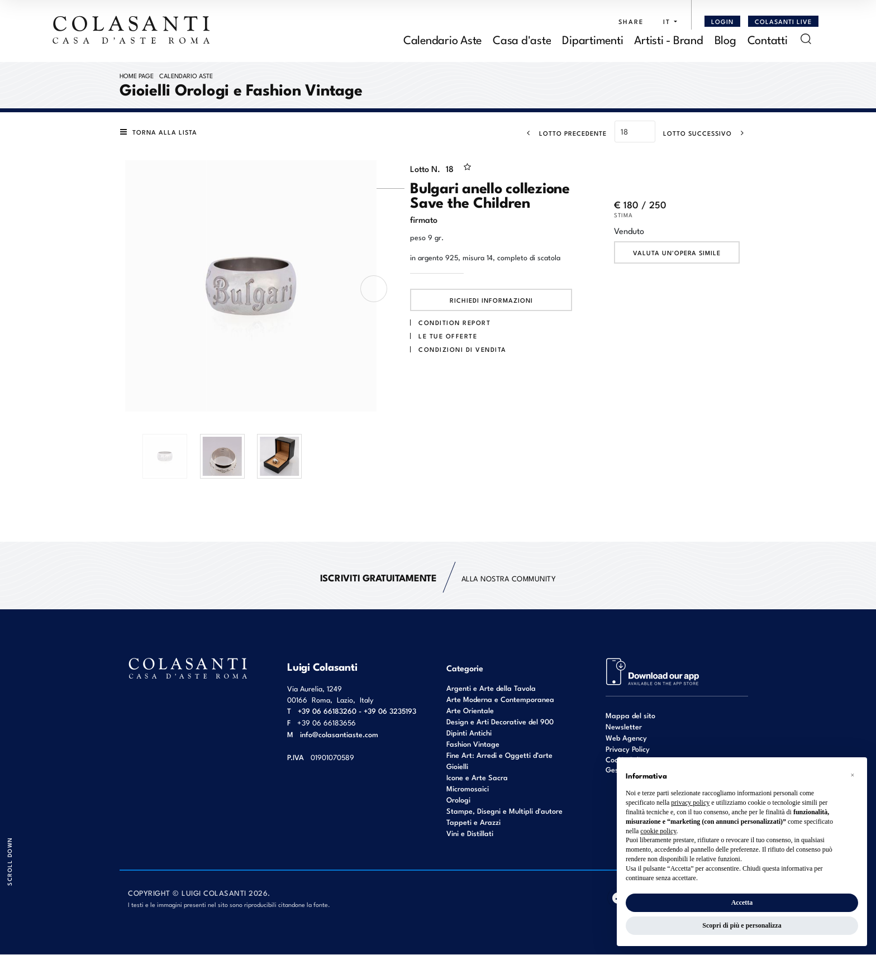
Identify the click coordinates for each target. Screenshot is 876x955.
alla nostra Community (438, 579)
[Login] (722, 21)
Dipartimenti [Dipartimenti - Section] (592, 39)
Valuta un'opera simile (677, 253)
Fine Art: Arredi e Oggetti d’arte (499, 755)
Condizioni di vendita (462, 349)
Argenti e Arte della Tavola (491, 688)
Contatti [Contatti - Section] (768, 39)
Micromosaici (467, 789)
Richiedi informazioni (491, 301)
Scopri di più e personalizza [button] (741, 925)
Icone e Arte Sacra (477, 777)
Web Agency (626, 738)
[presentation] (374, 289)
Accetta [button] (742, 902)
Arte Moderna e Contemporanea (500, 699)
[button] (667, 22)
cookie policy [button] (658, 831)
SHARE (631, 21)
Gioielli (457, 766)
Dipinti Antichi (469, 733)
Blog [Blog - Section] (725, 39)
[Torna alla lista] (161, 133)
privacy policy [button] (690, 802)
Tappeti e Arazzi (473, 822)
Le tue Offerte (447, 336)
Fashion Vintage (472, 744)
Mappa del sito (630, 715)
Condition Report (454, 322)
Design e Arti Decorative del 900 (500, 722)
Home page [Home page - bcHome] (137, 75)
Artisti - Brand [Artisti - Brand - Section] (668, 39)
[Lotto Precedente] (563, 133)
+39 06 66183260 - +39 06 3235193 (357, 711)
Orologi (458, 800)
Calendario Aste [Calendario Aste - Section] (442, 39)
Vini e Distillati (469, 833)
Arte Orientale (470, 710)
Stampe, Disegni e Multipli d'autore (504, 811)
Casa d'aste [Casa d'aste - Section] (522, 39)
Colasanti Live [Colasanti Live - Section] (783, 21)
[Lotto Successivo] (707, 133)
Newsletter (624, 727)
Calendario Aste (186, 75)
